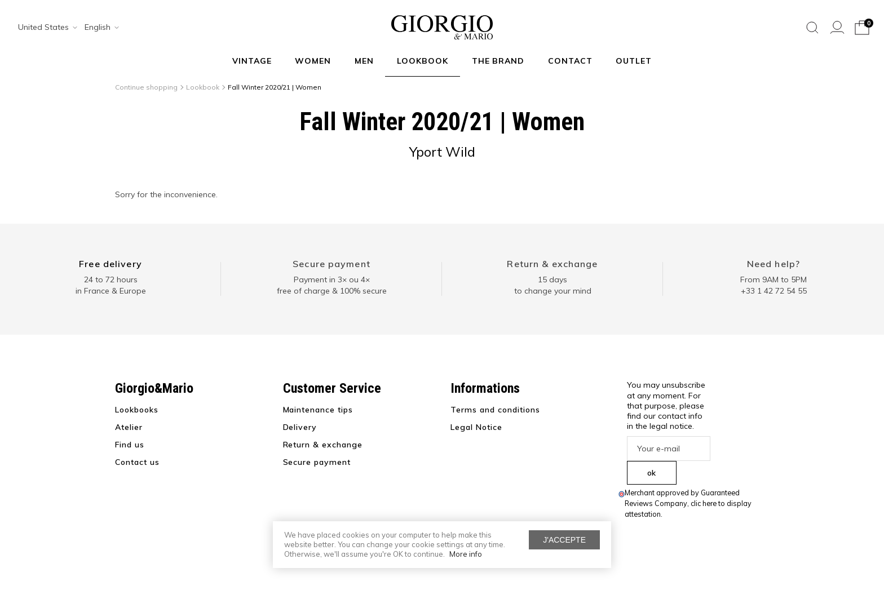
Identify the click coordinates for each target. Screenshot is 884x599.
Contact (570, 61)
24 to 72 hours (111, 279)
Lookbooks (136, 410)
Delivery (300, 427)
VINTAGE (252, 61)
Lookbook (422, 61)
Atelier (129, 427)
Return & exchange (552, 263)
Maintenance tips (318, 410)
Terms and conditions (495, 410)
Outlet (634, 61)
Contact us (137, 462)
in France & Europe (111, 291)
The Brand (498, 61)
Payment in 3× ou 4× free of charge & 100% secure (332, 285)
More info (465, 553)
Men (364, 61)
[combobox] (44, 27)
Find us (129, 445)
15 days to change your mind (552, 285)
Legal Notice (476, 427)
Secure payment (331, 263)
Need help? (773, 263)
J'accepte (564, 539)
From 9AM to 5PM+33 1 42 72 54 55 (773, 285)
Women (313, 61)
